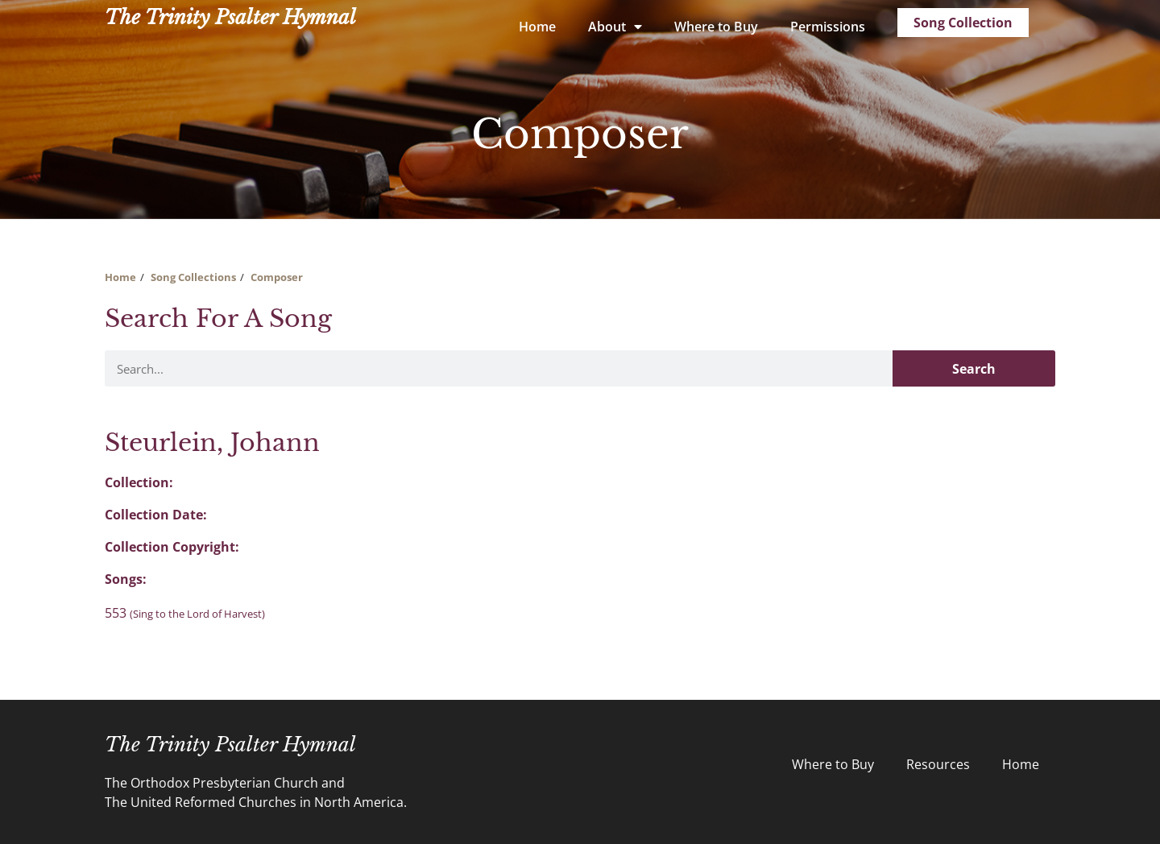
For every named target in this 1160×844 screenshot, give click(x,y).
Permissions (827, 26)
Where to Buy (716, 26)
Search (974, 369)
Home (537, 26)
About (615, 26)
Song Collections (193, 277)
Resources (938, 764)
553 (185, 613)
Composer (277, 277)
